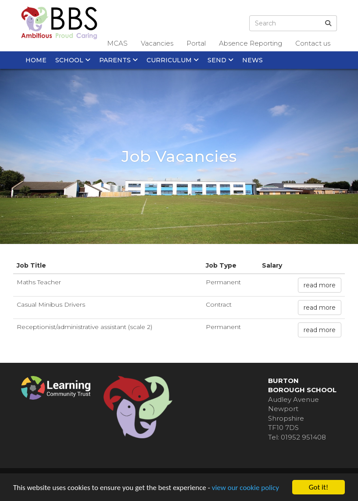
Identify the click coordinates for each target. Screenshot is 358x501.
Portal (196, 43)
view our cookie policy (245, 488)
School (72, 60)
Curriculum (173, 60)
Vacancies (157, 43)
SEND (220, 60)
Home (36, 60)
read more (320, 285)
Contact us (312, 43)
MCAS (117, 43)
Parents (118, 60)
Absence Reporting (250, 43)
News (252, 60)
